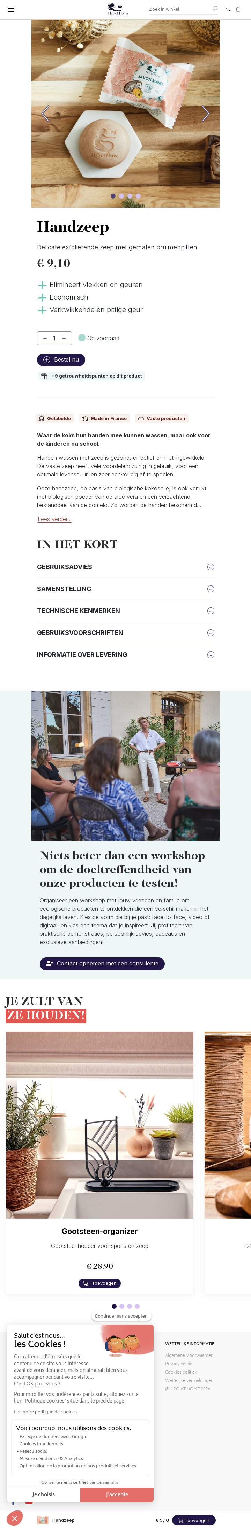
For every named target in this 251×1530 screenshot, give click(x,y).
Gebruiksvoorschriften (80, 632)
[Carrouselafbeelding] (113, 196)
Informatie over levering (82, 654)
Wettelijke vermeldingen (189, 1381)
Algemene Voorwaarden (189, 1356)
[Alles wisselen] (11, 10)
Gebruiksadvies (64, 566)
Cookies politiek (181, 1372)
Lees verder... (55, 518)
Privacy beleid (178, 1364)
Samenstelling (64, 588)
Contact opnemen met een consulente (102, 963)
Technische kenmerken (78, 610)
